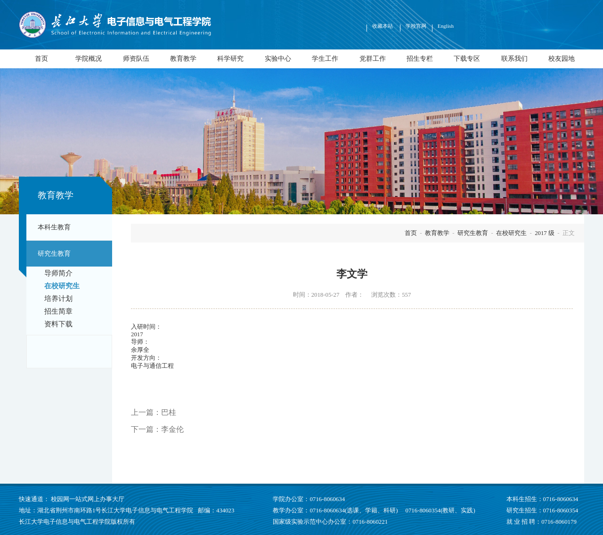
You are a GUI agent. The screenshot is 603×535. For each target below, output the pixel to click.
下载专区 (467, 58)
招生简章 (58, 311)
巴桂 (168, 412)
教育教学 (183, 58)
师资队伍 (136, 58)
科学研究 (230, 58)
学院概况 (88, 58)
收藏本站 (383, 26)
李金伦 (172, 429)
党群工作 (372, 58)
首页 (41, 58)
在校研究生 (62, 286)
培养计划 (58, 298)
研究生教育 (54, 253)
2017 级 (544, 233)
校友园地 (561, 58)
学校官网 (416, 26)
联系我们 (514, 58)
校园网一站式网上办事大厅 (87, 499)
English (446, 26)
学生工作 (325, 58)
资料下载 (58, 324)
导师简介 (58, 273)
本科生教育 (54, 227)
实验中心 (278, 58)
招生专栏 (420, 58)
